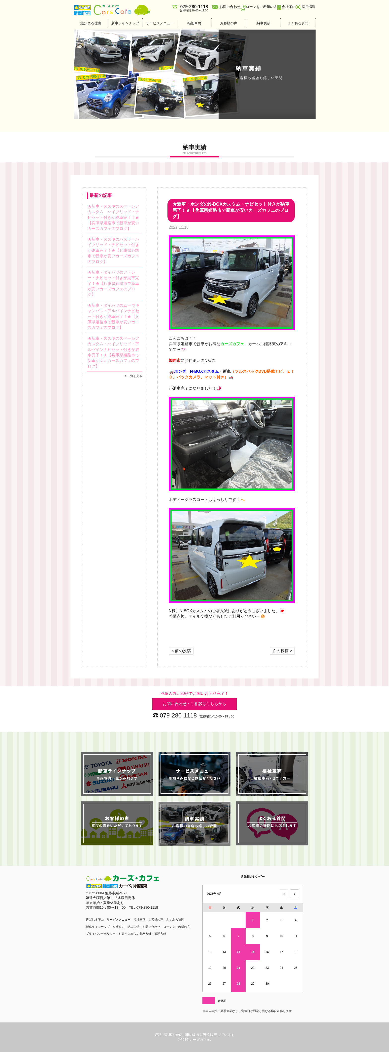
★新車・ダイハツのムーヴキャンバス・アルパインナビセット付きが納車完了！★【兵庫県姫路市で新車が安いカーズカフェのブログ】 (113, 316)
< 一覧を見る (133, 376)
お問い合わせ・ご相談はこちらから (194, 704)
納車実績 (263, 23)
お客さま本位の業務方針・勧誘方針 (142, 934)
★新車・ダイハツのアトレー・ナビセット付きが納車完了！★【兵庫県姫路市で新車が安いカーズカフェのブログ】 (113, 283)
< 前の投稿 (181, 651)
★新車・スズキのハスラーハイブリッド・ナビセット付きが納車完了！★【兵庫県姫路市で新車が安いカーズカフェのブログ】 (113, 250)
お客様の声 (228, 23)
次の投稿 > (282, 651)
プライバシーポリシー (101, 934)
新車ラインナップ (125, 23)
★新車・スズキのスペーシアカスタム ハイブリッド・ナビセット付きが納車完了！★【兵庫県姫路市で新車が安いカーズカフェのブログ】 (113, 217)
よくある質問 (298, 23)
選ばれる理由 (90, 23)
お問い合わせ (230, 7)
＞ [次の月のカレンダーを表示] (294, 894)
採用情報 (309, 7)
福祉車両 (194, 23)
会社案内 (289, 7)
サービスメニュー (160, 23)
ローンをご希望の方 (261, 7)
